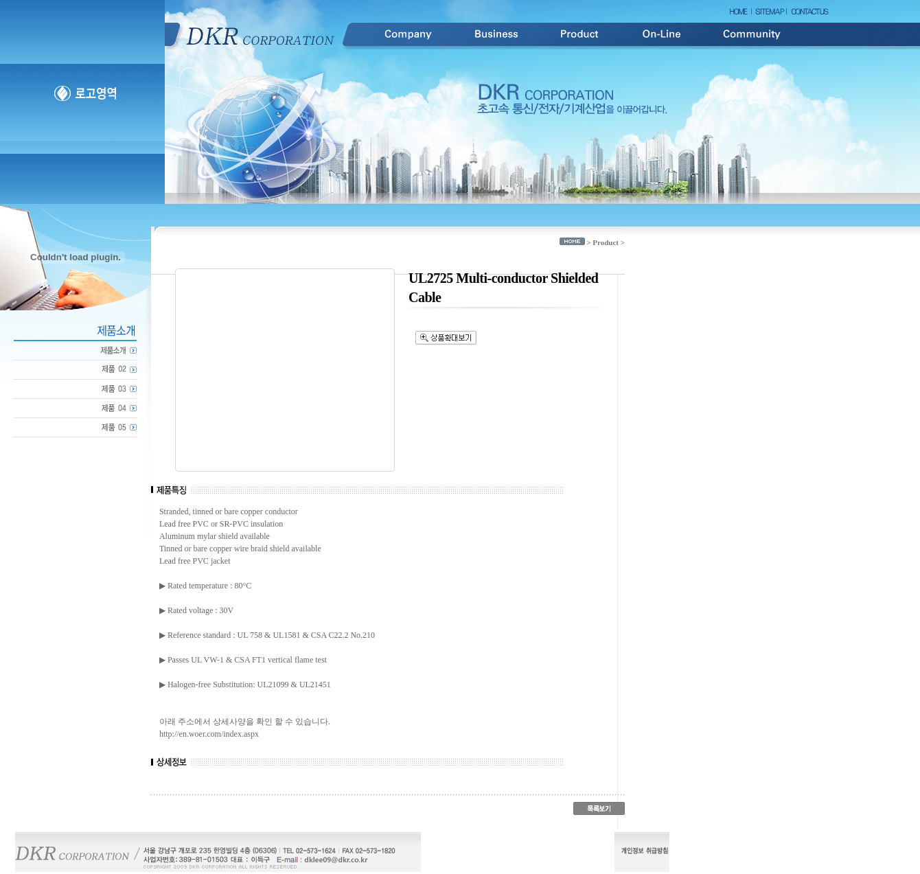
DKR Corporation (261, 35)
